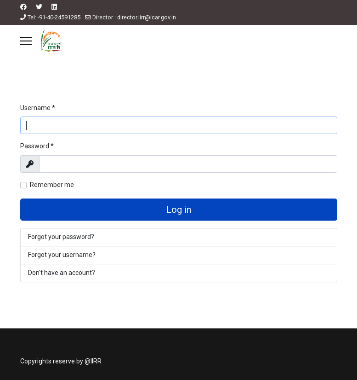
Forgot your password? (61, 236)
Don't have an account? (61, 272)
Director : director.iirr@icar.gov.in (134, 17)
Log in (178, 209)
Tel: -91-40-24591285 (54, 17)
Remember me (52, 184)
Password (37, 146)
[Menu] (26, 41)
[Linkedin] (54, 7)
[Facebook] (23, 7)
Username (37, 107)
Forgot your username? (62, 254)
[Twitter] (39, 7)
